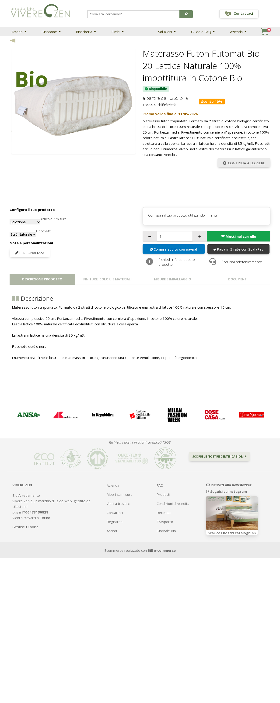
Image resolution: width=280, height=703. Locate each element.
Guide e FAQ (201, 31)
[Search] (133, 14)
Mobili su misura (119, 494)
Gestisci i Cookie (25, 526)
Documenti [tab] (238, 279)
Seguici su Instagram (226, 491)
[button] (186, 14)
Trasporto (165, 521)
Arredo (17, 31)
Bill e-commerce (162, 550)
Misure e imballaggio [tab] (172, 279)
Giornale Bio (166, 530)
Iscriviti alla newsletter (229, 484)
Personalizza (30, 252)
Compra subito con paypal (173, 249)
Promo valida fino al (170, 113)
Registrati (114, 521)
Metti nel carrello (238, 236)
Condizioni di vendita (173, 503)
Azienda (237, 31)
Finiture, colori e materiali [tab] (107, 279)
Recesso (164, 512)
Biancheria (84, 31)
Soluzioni (165, 31)
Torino (45, 517)
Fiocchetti (43, 231)
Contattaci (115, 512)
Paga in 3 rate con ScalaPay (238, 249)
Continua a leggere (244, 163)
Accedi (112, 530)
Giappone (50, 31)
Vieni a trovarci (118, 503)
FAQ (160, 485)
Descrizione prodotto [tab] (42, 279)
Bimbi (116, 31)
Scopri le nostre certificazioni (219, 456)
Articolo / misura (53, 219)
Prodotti (163, 494)
